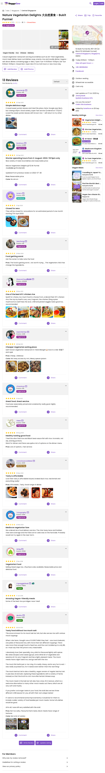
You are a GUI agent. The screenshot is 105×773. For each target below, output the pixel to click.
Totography (21, 512)
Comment (21, 134)
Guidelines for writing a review (35, 762)
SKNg (18, 549)
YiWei (18, 421)
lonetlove (87, 108)
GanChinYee (21, 332)
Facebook (80, 71)
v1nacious (20, 386)
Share (51, 134)
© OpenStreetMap (93, 42)
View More (99, 115)
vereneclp (20, 90)
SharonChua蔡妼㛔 (23, 279)
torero (19, 193)
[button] (87, 33)
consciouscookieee (24, 461)
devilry (15, 83)
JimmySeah (80, 96)
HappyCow (85, 197)
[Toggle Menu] (1, 3)
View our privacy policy (35, 766)
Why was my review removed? (35, 758)
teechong (20, 241)
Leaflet (78, 42)
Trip (87, 15)
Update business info (84, 98)
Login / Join (98, 3)
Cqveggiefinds (22, 583)
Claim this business (83, 104)
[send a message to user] (26, 90)
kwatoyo (20, 143)
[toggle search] (90, 3)
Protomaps (84, 42)
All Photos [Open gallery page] (58, 47)
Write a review (86, 141)
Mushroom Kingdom (93, 148)
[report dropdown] (66, 90)
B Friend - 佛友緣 (91, 139)
